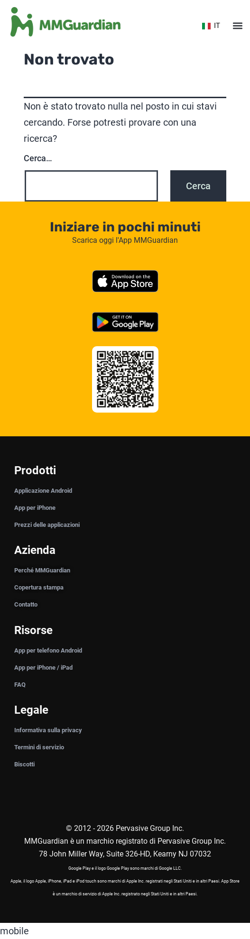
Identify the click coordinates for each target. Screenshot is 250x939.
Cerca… (38, 158)
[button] (237, 26)
